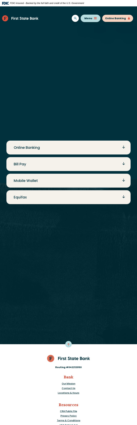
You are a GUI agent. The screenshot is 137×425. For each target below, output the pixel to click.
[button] (68, 147)
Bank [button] (68, 377)
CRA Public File (68, 411)
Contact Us (68, 388)
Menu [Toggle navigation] (90, 18)
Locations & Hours (68, 393)
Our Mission (68, 383)
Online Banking (117, 18)
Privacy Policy (68, 416)
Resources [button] (68, 404)
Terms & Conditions (68, 420)
